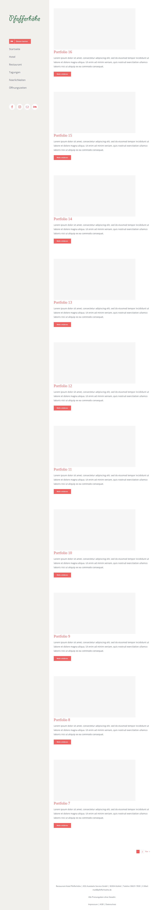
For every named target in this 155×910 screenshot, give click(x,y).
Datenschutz (111, 904)
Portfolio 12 (63, 386)
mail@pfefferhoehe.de (102, 889)
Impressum (93, 904)
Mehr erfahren (62, 74)
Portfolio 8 (62, 720)
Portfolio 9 (62, 636)
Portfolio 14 (63, 219)
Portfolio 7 (62, 803)
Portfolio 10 (63, 553)
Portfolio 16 (63, 52)
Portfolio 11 (63, 469)
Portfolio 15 (63, 135)
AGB (102, 904)
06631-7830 (135, 886)
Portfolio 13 (63, 302)
